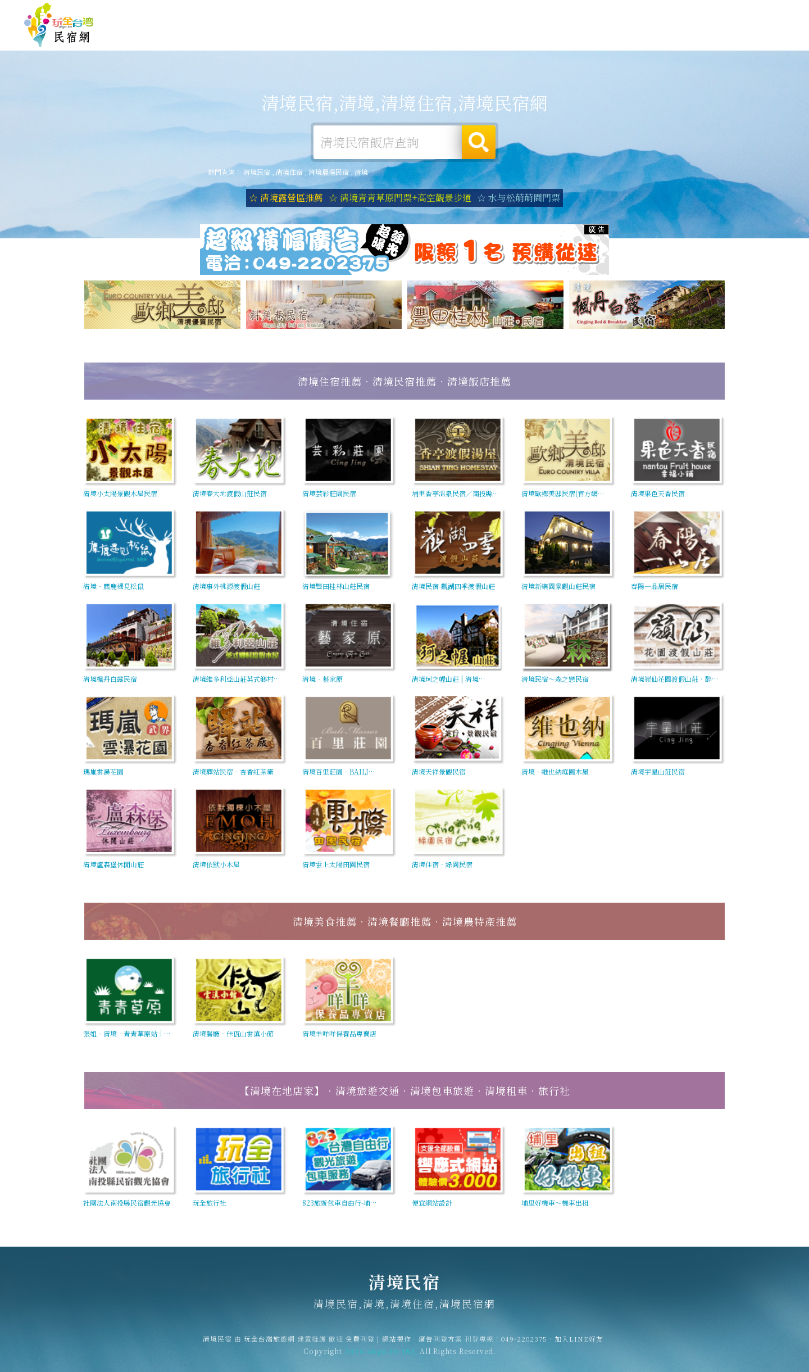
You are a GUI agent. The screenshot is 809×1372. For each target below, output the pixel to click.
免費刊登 (614, 13)
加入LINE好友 (579, 1345)
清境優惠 (605, 37)
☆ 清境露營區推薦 (286, 197)
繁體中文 (754, 12)
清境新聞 (657, 38)
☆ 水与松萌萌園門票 (518, 197)
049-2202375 (524, 1345)
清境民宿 (59, 25)
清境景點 (709, 41)
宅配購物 (760, 43)
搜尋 (479, 142)
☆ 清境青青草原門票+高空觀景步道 (400, 197)
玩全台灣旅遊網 (566, 13)
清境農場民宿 (328, 171)
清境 (361, 171)
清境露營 (450, 35)
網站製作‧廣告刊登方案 (676, 13)
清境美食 (554, 36)
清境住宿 (399, 34)
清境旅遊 (502, 35)
